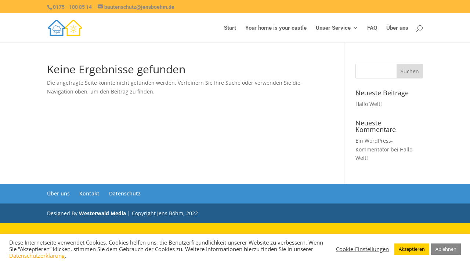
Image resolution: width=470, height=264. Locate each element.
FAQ (372, 28)
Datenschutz (125, 193)
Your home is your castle (276, 28)
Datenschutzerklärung (37, 255)
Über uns (397, 28)
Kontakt (89, 193)
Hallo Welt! (368, 103)
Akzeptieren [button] (412, 249)
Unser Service (333, 28)
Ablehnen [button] (445, 249)
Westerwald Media (102, 213)
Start (230, 28)
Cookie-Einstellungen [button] (362, 249)
